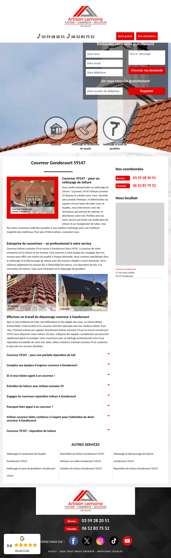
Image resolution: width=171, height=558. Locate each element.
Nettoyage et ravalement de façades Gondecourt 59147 (26, 457)
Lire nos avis (22, 550)
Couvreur (56, 144)
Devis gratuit (125, 36)
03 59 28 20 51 (51, 36)
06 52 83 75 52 (80, 36)
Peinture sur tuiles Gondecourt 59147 (80, 461)
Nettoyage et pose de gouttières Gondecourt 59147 (31, 472)
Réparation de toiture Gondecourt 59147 (135, 468)
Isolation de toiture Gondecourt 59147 (81, 468)
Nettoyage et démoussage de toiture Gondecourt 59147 (133, 457)
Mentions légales (110, 551)
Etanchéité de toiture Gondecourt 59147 (82, 453)
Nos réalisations (147, 36)
